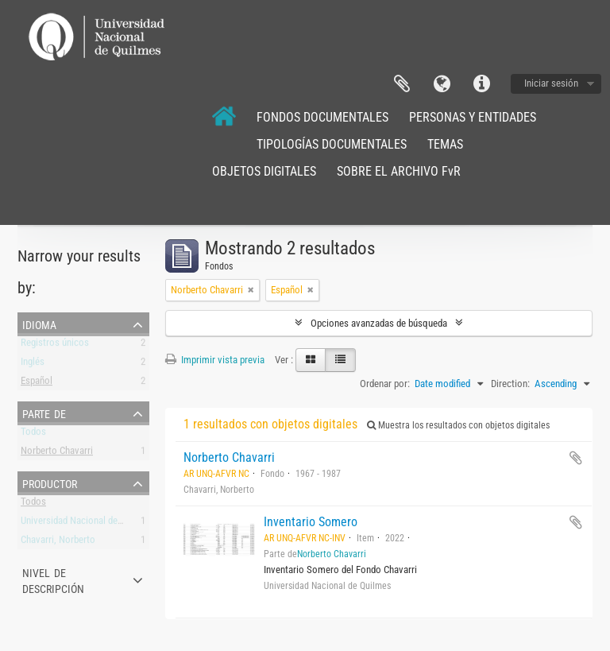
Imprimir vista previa (214, 360)
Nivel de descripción (53, 579)
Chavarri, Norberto (58, 542)
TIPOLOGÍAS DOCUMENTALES (332, 144)
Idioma (441, 84)
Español (36, 383)
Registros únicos (55, 345)
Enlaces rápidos (481, 84)
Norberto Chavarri (57, 453)
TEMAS (445, 144)
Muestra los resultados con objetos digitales (458, 425)
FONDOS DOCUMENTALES (322, 117)
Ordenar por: (385, 383)
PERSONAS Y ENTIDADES (472, 117)
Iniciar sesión (551, 83)
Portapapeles (402, 84)
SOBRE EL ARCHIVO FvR (399, 171)
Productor (49, 482)
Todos (33, 434)
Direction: (510, 383)
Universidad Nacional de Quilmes (87, 523)
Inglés (32, 364)
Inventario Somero (310, 521)
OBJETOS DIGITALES (264, 171)
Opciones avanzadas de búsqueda (379, 323)
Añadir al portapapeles (576, 458)
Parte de (44, 412)
